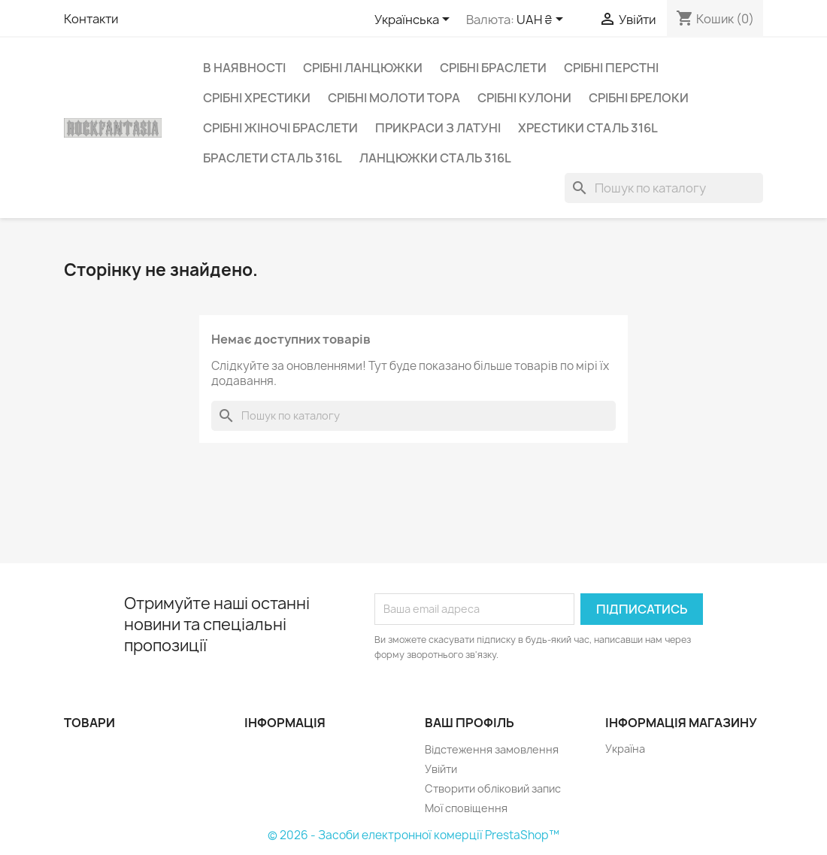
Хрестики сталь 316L (588, 128)
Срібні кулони (524, 97)
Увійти (441, 769)
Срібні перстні (611, 67)
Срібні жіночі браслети (280, 128)
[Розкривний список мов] (414, 20)
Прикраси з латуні (438, 128)
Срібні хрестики (257, 97)
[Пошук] (664, 188)
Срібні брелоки (639, 97)
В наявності (244, 67)
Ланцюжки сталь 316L (435, 158)
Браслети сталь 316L (272, 158)
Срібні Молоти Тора (394, 97)
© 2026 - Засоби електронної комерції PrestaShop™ (413, 835)
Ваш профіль (469, 722)
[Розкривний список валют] (542, 20)
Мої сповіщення (466, 808)
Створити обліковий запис (493, 788)
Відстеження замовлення (492, 749)
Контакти (91, 19)
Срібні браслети (493, 67)
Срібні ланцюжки (363, 67)
